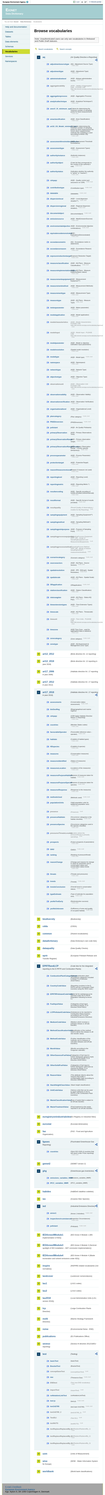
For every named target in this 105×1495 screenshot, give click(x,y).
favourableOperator (58, 732)
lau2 (44, 1291)
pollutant (54, 427)
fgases (46, 1141)
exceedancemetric (58, 242)
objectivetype (56, 377)
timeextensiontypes (58, 605)
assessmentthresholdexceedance (60, 141)
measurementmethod (59, 286)
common (47, 933)
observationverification (60, 402)
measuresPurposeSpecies (60, 783)
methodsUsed (56, 797)
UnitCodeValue (56, 1090)
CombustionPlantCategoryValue (60, 976)
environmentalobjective (60, 226)
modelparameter (57, 343)
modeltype (54, 357)
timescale (54, 612)
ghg (44, 1171)
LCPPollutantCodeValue (60, 1012)
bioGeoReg (55, 709)
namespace (55, 362)
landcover (47, 1276)
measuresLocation (58, 768)
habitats (53, 739)
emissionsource (57, 219)
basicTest (54, 1361)
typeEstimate (55, 894)
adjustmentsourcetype (59, 64)
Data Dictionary (25, 22)
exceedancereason (58, 249)
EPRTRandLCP (50, 966)
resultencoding (56, 492)
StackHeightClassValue (60, 1085)
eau (51, 1377)
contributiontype (57, 188)
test (44, 1354)
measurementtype (57, 293)
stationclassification (58, 590)
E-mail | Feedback (13, 1487)
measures (54, 754)
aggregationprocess (58, 96)
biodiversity (48, 919)
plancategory (55, 416)
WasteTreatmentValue (59, 1107)
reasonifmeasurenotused (60, 470)
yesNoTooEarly (56, 901)
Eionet (16, 22)
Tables (8, 37)
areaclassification (57, 119)
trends (53, 881)
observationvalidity (58, 394)
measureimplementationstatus (60, 270)
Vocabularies (11, 51)
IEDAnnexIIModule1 (52, 1235)
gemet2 (46, 1163)
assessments (55, 702)
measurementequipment (60, 279)
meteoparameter (57, 308)
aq (43, 57)
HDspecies (54, 746)
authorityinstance (57, 155)
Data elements (11, 42)
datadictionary (50, 941)
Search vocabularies (45, 49)
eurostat (46, 1124)
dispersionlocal (56, 199)
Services (9, 56)
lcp (44, 1308)
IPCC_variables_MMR (59, 1183)
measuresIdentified (58, 761)
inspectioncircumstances (60, 1219)
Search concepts (66, 49)
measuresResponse (58, 790)
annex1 (53, 1213)
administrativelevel (58, 79)
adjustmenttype (56, 71)
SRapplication (56, 585)
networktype (55, 370)
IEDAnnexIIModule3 (52, 1245)
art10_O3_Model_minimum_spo (60, 126)
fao (44, 1131)
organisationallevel (58, 409)
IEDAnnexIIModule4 (52, 1255)
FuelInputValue (56, 1004)
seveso (46, 1344)
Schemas (9, 46)
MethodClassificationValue (60, 1030)
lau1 (44, 1283)
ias (44, 1199)
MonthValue (55, 1048)
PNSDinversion (56, 422)
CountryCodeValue (58, 986)
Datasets (9, 32)
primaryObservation (58, 433)
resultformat (55, 500)
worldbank (48, 1471)
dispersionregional (58, 206)
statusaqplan (55, 597)
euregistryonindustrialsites (56, 1117)
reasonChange (56, 862)
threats (53, 874)
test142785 (54, 1406)
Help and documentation (16, 27)
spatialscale (55, 577)
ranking (53, 855)
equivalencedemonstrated (60, 233)
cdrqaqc (53, 180)
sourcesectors (56, 563)
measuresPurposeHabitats (60, 775)
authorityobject (56, 163)
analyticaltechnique (58, 101)
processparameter (58, 455)
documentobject (57, 213)
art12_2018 (48, 661)
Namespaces (11, 61)
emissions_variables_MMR (60, 1178)
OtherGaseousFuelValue (60, 1055)
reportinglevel (56, 477)
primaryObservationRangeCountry (60, 447)
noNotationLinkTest (58, 1395)
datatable (54, 193)
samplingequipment (58, 515)
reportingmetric (56, 484)
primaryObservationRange (60, 439)
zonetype (54, 644)
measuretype (55, 300)
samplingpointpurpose (59, 529)
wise (44, 1461)
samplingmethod (57, 522)
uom (44, 1454)
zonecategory (56, 638)
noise (45, 1329)
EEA (16, 2)
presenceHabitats (57, 817)
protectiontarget (57, 463)
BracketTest (55, 1366)
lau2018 (46, 1298)
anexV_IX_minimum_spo (60, 109)
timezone (54, 630)
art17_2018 (48, 692)
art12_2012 (48, 654)
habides (46, 1191)
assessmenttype (57, 148)
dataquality (48, 948)
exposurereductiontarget (60, 256)
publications (49, 1336)
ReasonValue (55, 1075)
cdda (45, 926)
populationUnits (57, 803)
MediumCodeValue (58, 1022)
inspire (46, 1266)
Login (78, 2)
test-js (52, 1401)
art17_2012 (48, 682)
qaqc (52, 849)
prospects (54, 842)
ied (44, 1206)
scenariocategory (57, 557)
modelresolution (57, 350)
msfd (45, 1319)
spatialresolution (57, 570)
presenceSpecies (57, 824)
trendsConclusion (57, 887)
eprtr (45, 955)
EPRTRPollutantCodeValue (60, 994)
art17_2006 (48, 671)
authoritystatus (56, 171)
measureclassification (59, 263)
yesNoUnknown (56, 909)
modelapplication (57, 315)
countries (54, 725)
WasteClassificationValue (60, 1100)
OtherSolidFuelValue (59, 1065)
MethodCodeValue (58, 1039)
